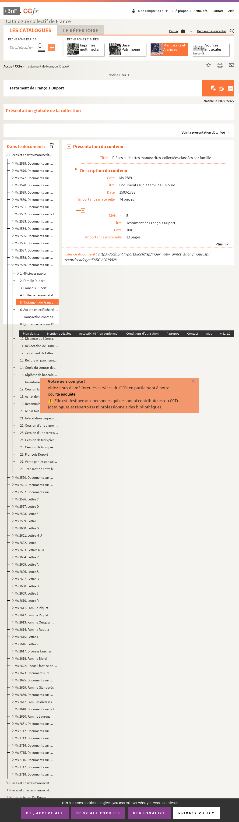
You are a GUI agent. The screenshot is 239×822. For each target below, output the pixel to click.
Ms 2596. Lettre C (27, 499)
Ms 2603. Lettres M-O (29, 550)
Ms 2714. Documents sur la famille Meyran (34, 745)
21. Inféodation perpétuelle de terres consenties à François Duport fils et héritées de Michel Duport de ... (39, 418)
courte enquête (61, 394)
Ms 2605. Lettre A (27, 564)
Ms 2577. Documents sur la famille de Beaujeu (34, 178)
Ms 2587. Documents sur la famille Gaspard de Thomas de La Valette (34, 250)
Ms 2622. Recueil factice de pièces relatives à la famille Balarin (36, 665)
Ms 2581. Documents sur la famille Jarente (34, 207)
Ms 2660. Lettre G (27, 528)
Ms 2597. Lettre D (27, 506)
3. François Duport (33, 288)
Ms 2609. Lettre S (27, 593)
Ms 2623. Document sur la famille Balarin (34, 673)
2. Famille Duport (32, 280)
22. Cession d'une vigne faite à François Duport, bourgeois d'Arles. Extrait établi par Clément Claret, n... (39, 425)
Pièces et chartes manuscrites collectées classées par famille (31, 154)
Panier (177, 31)
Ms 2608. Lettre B (27, 586)
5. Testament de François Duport (39, 302)
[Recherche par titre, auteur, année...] (21, 47)
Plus (219, 244)
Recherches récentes (215, 31)
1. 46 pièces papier (33, 273)
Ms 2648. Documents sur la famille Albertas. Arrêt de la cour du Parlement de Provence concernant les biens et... (36, 709)
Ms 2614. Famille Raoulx (32, 629)
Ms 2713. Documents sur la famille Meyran (34, 738)
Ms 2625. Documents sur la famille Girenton (34, 680)
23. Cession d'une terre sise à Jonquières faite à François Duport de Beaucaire (39, 432)
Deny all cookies (98, 813)
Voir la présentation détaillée (203, 132)
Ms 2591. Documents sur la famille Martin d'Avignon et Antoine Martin (34, 484)
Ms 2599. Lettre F (26, 521)
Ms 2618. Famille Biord (31, 658)
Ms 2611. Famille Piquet (31, 608)
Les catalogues (30, 30)
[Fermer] (188, 381)
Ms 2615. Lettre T (27, 636)
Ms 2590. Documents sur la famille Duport (34, 477)
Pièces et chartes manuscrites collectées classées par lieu (31, 783)
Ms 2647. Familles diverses (33, 702)
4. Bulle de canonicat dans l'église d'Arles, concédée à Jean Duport (39, 295)
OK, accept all (44, 813)
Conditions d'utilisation (142, 333)
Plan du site (31, 333)
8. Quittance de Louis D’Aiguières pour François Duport (39, 324)
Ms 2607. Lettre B (27, 579)
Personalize (149, 813)
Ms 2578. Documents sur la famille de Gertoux (34, 185)
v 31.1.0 (225, 333)
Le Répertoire (80, 30)
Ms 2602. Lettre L (26, 542)
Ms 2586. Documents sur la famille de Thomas (34, 243)
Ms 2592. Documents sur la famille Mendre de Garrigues (34, 492)
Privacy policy (196, 813)
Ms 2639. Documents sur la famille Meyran (34, 694)
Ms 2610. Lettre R (27, 600)
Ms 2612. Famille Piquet (31, 615)
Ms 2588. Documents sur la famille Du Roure (34, 257)
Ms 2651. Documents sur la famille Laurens (34, 723)
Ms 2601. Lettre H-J (28, 535)
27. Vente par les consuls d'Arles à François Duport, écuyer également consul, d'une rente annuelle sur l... (39, 461)
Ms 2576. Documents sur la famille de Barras (34, 170)
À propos (182, 11)
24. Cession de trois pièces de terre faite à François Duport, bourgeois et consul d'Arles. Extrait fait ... (39, 440)
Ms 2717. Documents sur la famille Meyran (34, 767)
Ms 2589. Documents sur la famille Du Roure (34, 264)
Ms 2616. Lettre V (27, 644)
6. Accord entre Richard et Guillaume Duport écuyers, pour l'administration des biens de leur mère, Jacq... (39, 309)
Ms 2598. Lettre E (27, 513)
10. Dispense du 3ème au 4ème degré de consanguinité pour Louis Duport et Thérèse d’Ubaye (39, 338)
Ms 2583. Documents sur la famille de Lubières (34, 221)
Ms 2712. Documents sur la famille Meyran (34, 731)
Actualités (200, 11)
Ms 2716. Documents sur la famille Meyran (34, 760)
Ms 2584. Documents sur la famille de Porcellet (34, 228)
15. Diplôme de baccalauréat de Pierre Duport (39, 374)
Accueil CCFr (13, 66)
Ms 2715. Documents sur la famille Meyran (34, 752)
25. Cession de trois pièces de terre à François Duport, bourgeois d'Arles (39, 447)
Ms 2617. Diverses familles (33, 651)
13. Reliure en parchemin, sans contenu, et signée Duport (39, 360)
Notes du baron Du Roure (27, 797)
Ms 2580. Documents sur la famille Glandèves (34, 199)
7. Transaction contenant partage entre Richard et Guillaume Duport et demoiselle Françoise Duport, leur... (39, 317)
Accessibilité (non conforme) (98, 333)
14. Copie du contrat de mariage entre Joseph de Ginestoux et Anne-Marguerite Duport (39, 367)
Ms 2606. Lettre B (27, 571)
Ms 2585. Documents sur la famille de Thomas (34, 236)
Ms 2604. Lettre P (27, 557)
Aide (231, 11)
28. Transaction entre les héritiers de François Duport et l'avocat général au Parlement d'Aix (39, 469)
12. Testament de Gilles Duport (39, 353)
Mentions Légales (59, 333)
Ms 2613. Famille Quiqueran (34, 622)
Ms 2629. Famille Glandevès (34, 687)
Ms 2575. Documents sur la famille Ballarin (34, 163)
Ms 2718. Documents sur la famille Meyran (34, 774)
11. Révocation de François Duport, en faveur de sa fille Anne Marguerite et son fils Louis (39, 346)
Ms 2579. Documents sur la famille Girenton (34, 192)
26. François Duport (34, 454)
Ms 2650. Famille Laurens (32, 716)
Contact (217, 11)
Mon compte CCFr (154, 10)
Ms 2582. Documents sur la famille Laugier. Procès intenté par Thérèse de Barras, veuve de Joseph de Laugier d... (36, 214)
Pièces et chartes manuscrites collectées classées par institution (31, 790)
